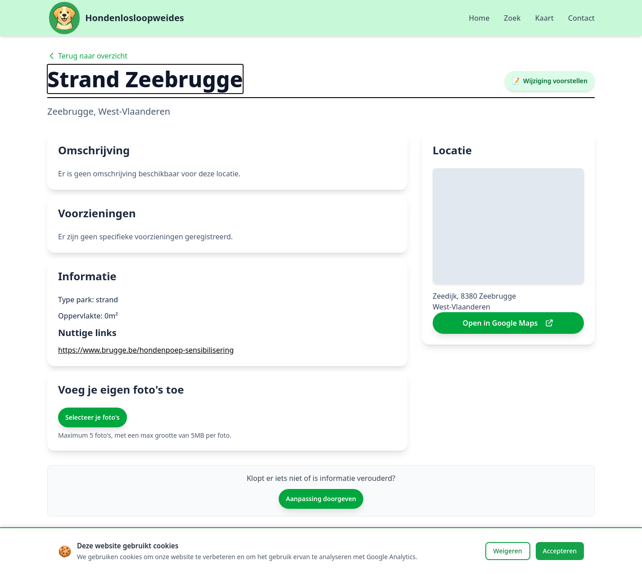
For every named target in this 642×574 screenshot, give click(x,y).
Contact (581, 18)
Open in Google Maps (508, 323)
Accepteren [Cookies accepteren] (560, 551)
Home (479, 18)
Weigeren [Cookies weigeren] (507, 551)
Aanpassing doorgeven (321, 498)
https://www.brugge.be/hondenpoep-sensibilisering (146, 350)
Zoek (512, 18)
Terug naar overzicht (87, 56)
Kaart (544, 18)
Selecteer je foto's (92, 417)
